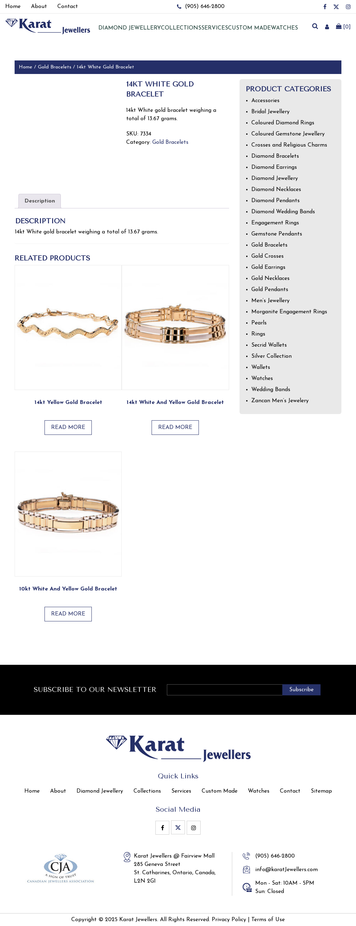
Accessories (265, 101)
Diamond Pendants (275, 201)
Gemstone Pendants (276, 234)
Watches (284, 28)
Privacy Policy (229, 920)
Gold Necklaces (270, 278)
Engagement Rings (275, 223)
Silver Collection (271, 356)
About (58, 791)
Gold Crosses (267, 256)
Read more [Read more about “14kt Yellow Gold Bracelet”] (68, 427)
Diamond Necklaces (276, 189)
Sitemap (321, 791)
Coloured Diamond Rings (282, 123)
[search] (315, 27)
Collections (181, 28)
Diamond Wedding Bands (283, 212)
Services (214, 28)
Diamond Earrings (274, 167)
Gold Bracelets (54, 67)
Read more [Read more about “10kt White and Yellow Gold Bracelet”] (68, 614)
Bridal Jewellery (270, 112)
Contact (290, 791)
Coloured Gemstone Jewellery (288, 134)
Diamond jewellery (129, 28)
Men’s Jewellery (270, 301)
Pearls (259, 323)
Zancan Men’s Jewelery (280, 401)
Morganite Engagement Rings (289, 312)
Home (25, 67)
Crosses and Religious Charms (289, 145)
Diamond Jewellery (274, 178)
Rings (258, 334)
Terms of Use (268, 920)
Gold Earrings (268, 267)
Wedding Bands (270, 389)
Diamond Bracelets (275, 156)
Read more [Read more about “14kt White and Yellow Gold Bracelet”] (175, 427)
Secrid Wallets (269, 345)
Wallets (260, 367)
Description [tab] (39, 201)
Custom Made (249, 28)
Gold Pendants (269, 289)
